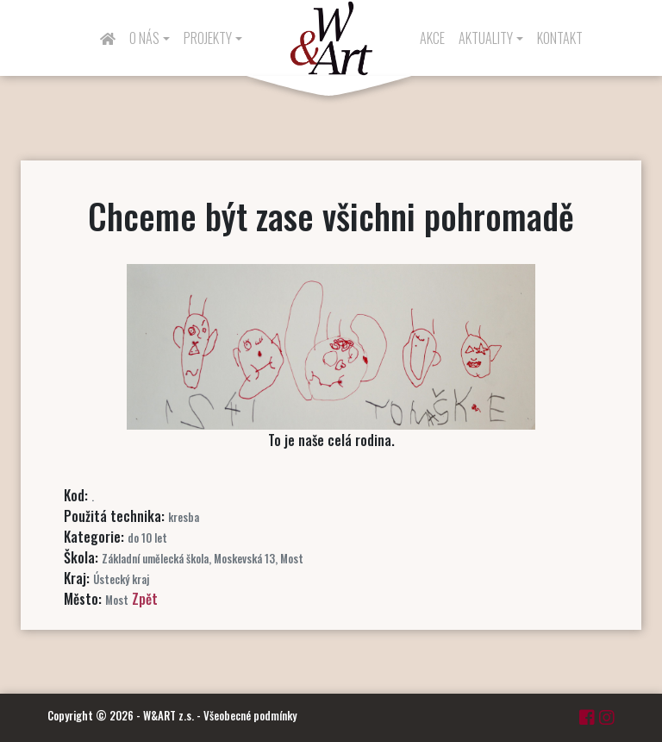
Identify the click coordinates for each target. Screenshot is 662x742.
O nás (144, 38)
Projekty (208, 38)
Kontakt (560, 38)
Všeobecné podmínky (250, 715)
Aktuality (486, 38)
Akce (432, 38)
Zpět (145, 598)
